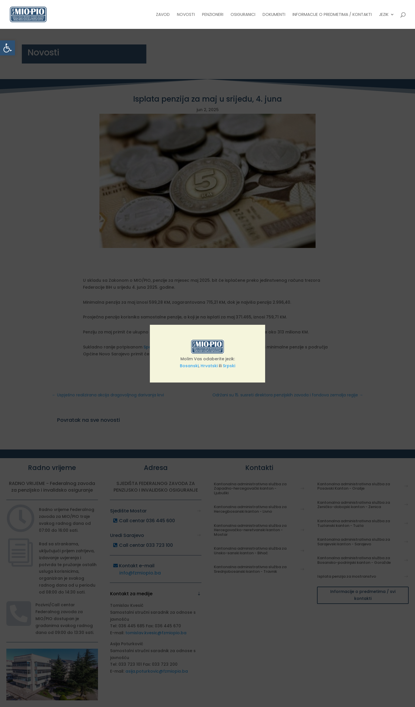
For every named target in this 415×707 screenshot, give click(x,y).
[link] (7, 47)
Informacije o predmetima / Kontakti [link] (332, 14)
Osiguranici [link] (243, 14)
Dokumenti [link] (274, 14)
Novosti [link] (186, 14)
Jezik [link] (383, 14)
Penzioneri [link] (212, 14)
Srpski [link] (229, 366)
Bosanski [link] (189, 366)
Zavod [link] (163, 14)
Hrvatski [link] (209, 366)
